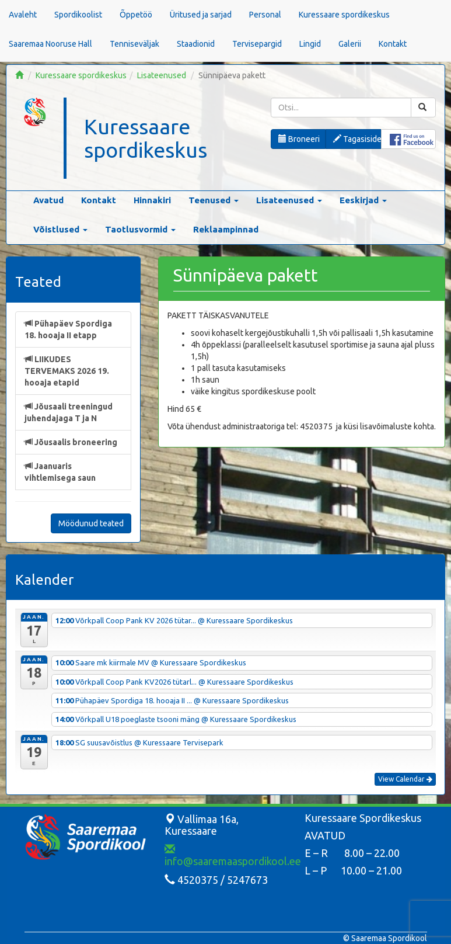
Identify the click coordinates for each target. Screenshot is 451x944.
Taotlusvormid (140, 229)
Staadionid (196, 43)
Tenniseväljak (134, 43)
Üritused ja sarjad (201, 14)
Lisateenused (161, 75)
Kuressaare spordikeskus (344, 14)
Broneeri (299, 139)
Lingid (310, 43)
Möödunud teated (91, 523)
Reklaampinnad (225, 229)
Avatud (48, 200)
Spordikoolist (78, 14)
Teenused (213, 200)
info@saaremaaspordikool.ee (233, 855)
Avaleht (23, 14)
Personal (265, 14)
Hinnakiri (152, 200)
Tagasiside (356, 139)
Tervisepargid (257, 43)
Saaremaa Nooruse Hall (50, 43)
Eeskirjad (363, 200)
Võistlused (60, 229)
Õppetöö (136, 14)
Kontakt (393, 43)
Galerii (349, 43)
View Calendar (405, 779)
